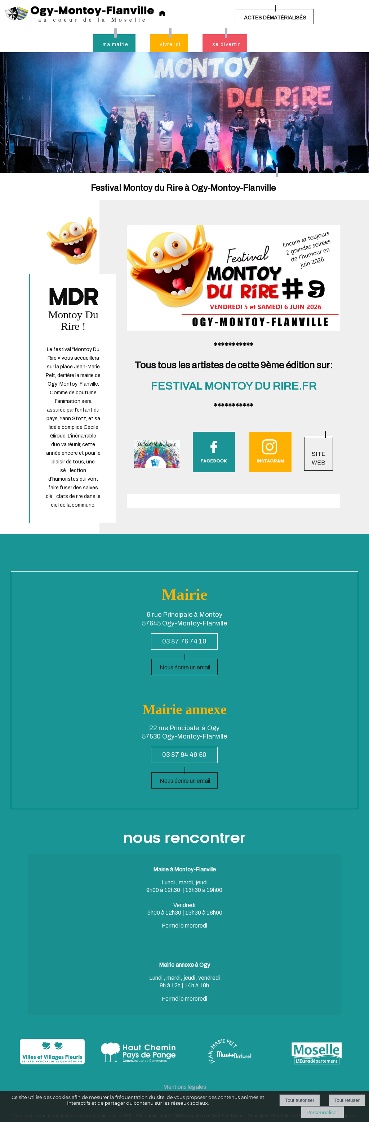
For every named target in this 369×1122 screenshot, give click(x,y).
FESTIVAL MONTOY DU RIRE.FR (233, 386)
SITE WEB (318, 458)
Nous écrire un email (185, 667)
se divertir (226, 44)
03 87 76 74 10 (184, 641)
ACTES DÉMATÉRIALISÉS (275, 18)
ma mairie (116, 44)
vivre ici (170, 44)
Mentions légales (184, 1087)
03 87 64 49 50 (184, 754)
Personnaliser (322, 1112)
